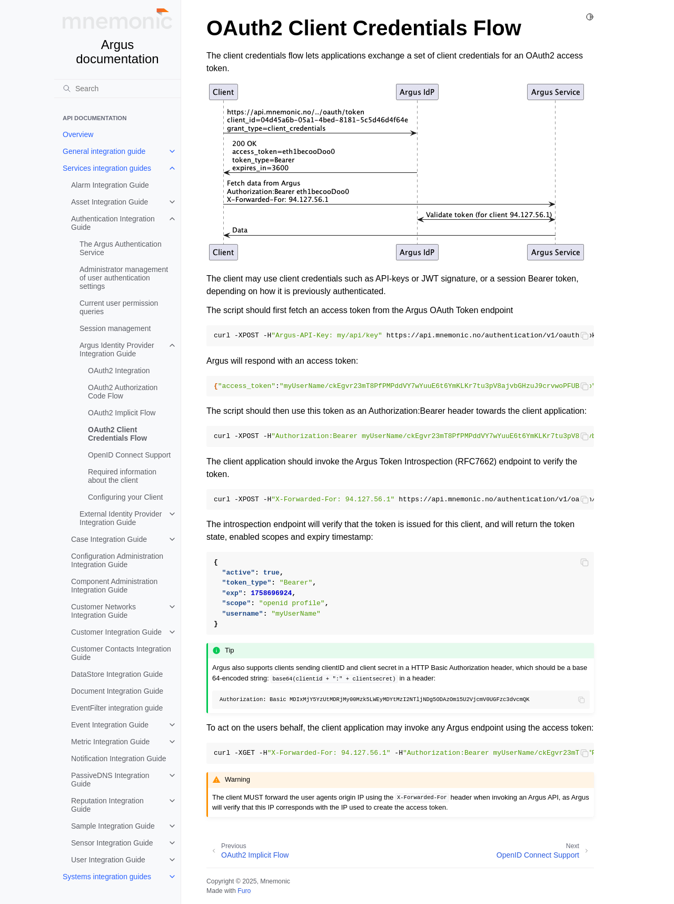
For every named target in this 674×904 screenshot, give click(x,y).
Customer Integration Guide (116, 632)
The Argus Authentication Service (121, 248)
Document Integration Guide (117, 691)
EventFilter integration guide (117, 708)
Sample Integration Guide (113, 826)
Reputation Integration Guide (107, 804)
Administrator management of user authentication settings (124, 277)
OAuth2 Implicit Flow (121, 413)
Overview (78, 134)
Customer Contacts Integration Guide (121, 653)
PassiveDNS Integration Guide (110, 779)
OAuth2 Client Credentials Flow (117, 433)
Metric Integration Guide (110, 741)
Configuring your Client (125, 497)
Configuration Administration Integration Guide (117, 560)
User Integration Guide (108, 860)
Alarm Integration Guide (110, 185)
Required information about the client (122, 476)
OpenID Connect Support (129, 455)
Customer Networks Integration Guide (103, 610)
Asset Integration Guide (109, 202)
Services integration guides (107, 168)
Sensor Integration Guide (112, 843)
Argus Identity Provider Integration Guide (117, 349)
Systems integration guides (107, 876)
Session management (115, 328)
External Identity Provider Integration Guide (121, 518)
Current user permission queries (119, 307)
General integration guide (104, 151)
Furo (244, 891)
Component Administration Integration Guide (114, 585)
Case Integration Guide (109, 539)
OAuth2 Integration (119, 370)
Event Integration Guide (109, 725)
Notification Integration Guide (118, 758)
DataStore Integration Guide (117, 674)
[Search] (117, 88)
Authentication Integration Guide (113, 223)
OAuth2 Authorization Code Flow (122, 391)
